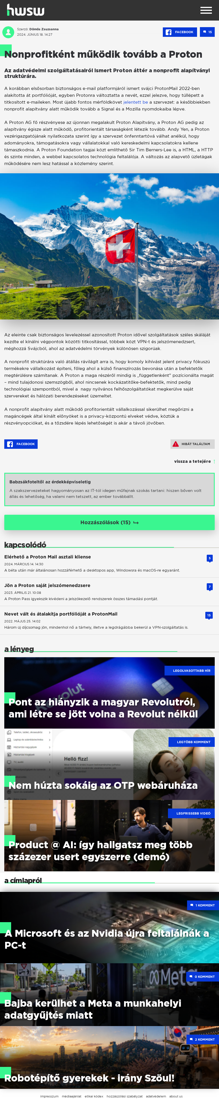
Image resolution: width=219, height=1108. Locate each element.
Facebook (180, 32)
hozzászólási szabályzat (125, 1096)
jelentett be (135, 102)
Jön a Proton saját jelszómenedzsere (47, 585)
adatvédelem (156, 1096)
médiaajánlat (71, 1096)
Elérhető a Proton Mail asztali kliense (47, 557)
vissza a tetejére (192, 462)
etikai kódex (94, 1096)
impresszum (49, 1096)
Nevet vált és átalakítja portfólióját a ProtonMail (60, 614)
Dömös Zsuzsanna (44, 29)
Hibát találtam (191, 444)
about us (175, 1096)
